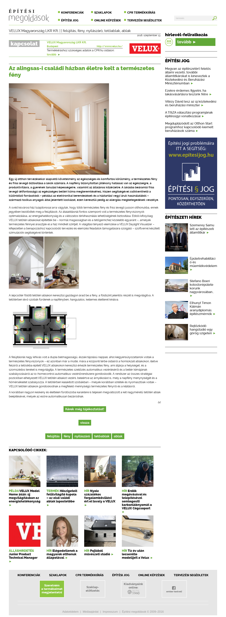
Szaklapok (103, 12)
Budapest (52, 46)
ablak (126, 31)
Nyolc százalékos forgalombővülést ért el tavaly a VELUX (99, 496)
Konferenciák (72, 12)
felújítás (69, 31)
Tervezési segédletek (144, 20)
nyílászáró (94, 31)
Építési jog (69, 20)
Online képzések (107, 20)
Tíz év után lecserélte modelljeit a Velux (135, 554)
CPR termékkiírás (141, 12)
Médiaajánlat (90, 611)
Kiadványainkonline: (133, 588)
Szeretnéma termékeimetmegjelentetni (51, 589)
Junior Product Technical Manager (23, 555)
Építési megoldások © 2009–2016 (143, 611)
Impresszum (110, 611)
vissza (84, 423)
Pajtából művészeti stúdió (97, 552)
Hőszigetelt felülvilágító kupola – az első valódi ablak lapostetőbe (62, 496)
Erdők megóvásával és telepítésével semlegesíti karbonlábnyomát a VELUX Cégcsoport (137, 499)
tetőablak (112, 31)
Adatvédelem (70, 611)
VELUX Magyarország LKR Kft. (34, 31)
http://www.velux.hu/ (110, 46)
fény (81, 31)
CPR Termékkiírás (89, 575)
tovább (53, 54)
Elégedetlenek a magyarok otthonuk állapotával (62, 554)
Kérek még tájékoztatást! (84, 409)
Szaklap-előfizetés (92, 588)
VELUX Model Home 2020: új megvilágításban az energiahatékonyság (24, 496)
